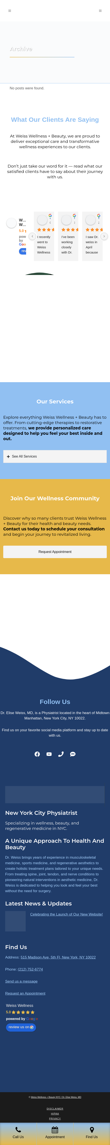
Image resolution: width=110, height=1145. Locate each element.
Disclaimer (55, 1108)
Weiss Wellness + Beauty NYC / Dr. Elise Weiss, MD (56, 1097)
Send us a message (21, 981)
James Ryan (50, 218)
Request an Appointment (25, 993)
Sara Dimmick (74, 218)
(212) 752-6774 (30, 969)
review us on (21, 1027)
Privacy (55, 1118)
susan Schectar (98, 218)
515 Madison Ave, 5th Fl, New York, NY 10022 (58, 957)
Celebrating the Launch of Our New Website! (66, 914)
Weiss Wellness (19, 1005)
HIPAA (55, 1113)
